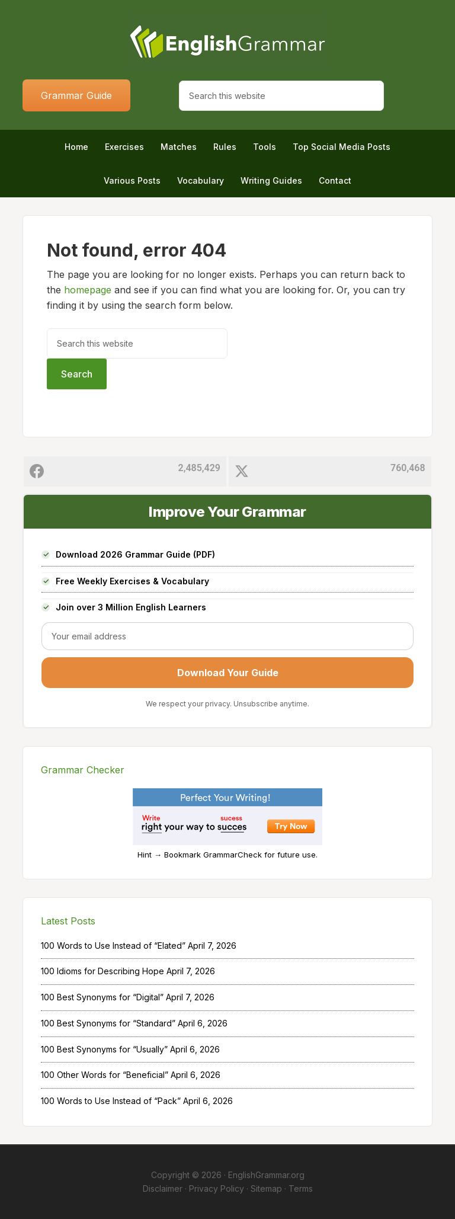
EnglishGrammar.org (266, 1175)
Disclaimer (162, 1188)
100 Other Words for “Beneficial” (104, 1075)
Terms (301, 1188)
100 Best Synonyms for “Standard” (108, 1023)
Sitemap (266, 1188)
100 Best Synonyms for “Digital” (102, 997)
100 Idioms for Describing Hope (102, 971)
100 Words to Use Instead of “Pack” (111, 1101)
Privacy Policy (216, 1188)
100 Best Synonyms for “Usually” (104, 1049)
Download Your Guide (227, 673)
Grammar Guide (76, 95)
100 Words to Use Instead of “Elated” (113, 945)
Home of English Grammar (227, 41)
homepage (87, 290)
